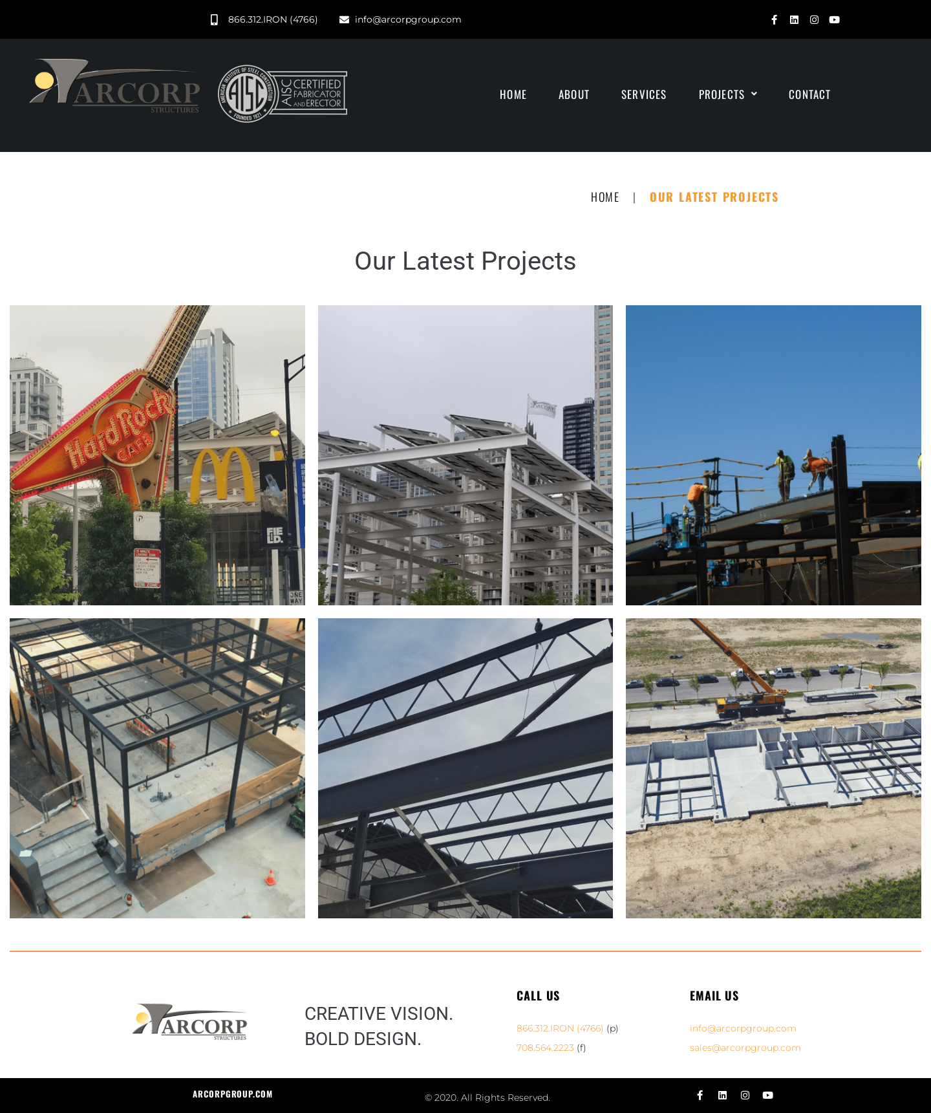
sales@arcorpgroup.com (745, 1048)
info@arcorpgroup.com (743, 1028)
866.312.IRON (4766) (560, 1028)
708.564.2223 (545, 1048)
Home (605, 196)
